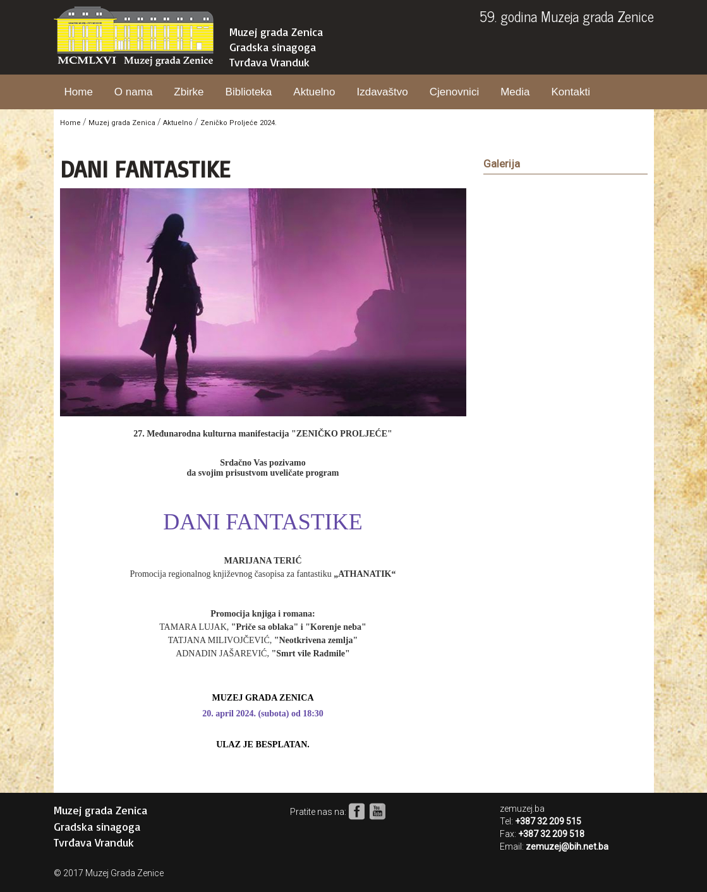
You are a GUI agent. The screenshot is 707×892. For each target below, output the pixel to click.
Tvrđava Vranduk (269, 62)
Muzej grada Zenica (276, 32)
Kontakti (570, 92)
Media (514, 92)
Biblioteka (249, 92)
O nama (133, 92)
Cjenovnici (454, 92)
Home (78, 92)
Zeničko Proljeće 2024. (238, 123)
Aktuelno (314, 92)
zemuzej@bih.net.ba (567, 846)
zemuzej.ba (522, 809)
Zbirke (188, 92)
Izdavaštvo (382, 92)
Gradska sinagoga (272, 47)
